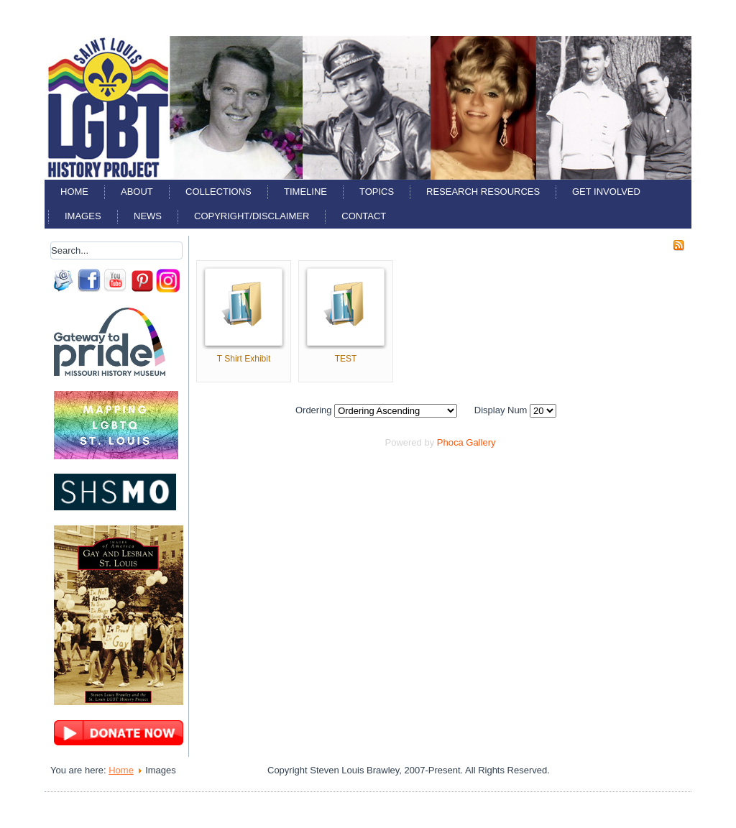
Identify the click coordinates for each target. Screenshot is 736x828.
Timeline (305, 191)
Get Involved (606, 191)
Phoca (450, 442)
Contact (363, 216)
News (148, 216)
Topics (376, 191)
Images (83, 216)
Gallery (480, 442)
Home (74, 191)
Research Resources (483, 191)
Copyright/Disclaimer (251, 216)
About (137, 191)
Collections (218, 191)
